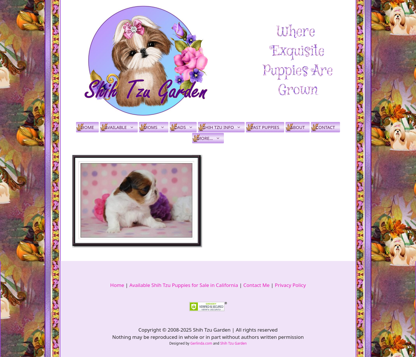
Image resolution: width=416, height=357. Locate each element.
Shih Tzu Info (224, 127)
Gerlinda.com (201, 343)
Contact (325, 127)
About (297, 127)
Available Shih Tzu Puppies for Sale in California (183, 285)
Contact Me (256, 285)
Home (87, 127)
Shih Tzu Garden (233, 343)
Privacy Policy (290, 285)
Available (121, 127)
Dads (185, 127)
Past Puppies (265, 127)
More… (210, 138)
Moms (156, 127)
